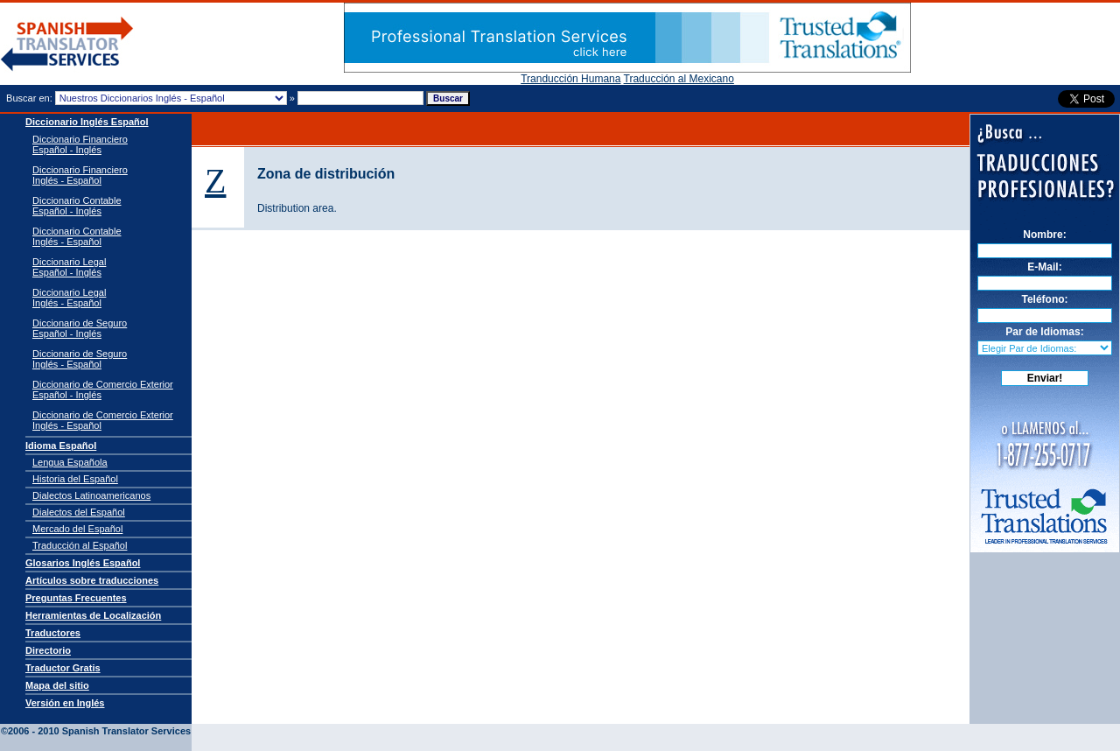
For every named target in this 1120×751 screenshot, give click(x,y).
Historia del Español (75, 479)
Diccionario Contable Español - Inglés (77, 205)
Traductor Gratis (63, 668)
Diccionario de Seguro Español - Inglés (79, 328)
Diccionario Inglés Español (87, 121)
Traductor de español (67, 44)
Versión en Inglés (64, 703)
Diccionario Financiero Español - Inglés (80, 144)
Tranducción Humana (570, 79)
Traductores (52, 633)
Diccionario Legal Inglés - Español (69, 297)
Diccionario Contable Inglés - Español (77, 236)
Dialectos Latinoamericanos (91, 495)
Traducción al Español (79, 545)
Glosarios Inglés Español (82, 563)
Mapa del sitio (57, 685)
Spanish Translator (105, 717)
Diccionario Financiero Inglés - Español (80, 175)
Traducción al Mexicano (679, 79)
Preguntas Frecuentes (76, 598)
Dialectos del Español (78, 512)
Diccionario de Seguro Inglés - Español (79, 358)
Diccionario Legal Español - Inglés (69, 266)
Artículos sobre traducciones (91, 580)
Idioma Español (60, 445)
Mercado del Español (77, 528)
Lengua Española (70, 462)
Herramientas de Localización (93, 615)
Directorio (48, 650)
